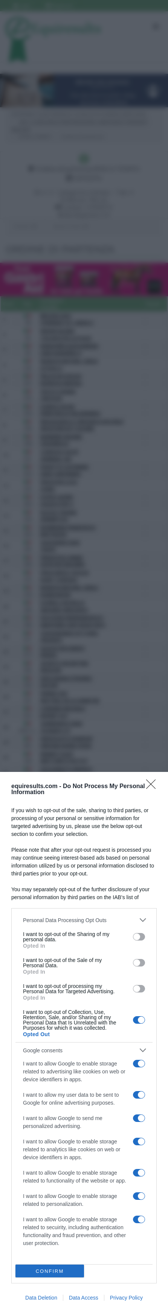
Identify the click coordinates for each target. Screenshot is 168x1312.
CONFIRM (50, 1271)
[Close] (153, 786)
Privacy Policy (126, 1298)
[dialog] (84, 1042)
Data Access (83, 1298)
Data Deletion (41, 1298)
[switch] (139, 937)
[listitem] (84, 920)
